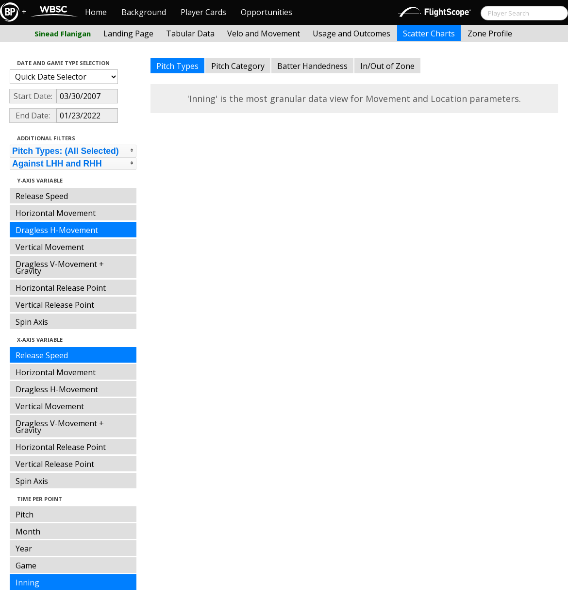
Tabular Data (190, 33)
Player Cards (203, 12)
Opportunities (266, 12)
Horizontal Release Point (61, 288)
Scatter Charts (429, 33)
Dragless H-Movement (57, 230)
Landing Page (128, 33)
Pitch (24, 514)
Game (26, 565)
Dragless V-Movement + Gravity (60, 267)
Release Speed (42, 196)
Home (96, 12)
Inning (27, 582)
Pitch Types (177, 66)
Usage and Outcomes (351, 33)
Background (143, 12)
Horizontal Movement (56, 213)
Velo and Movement (263, 33)
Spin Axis (32, 322)
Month (28, 531)
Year (24, 548)
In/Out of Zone (387, 66)
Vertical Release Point (55, 305)
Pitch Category (238, 66)
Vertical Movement (50, 247)
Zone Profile (490, 33)
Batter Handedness (312, 66)
